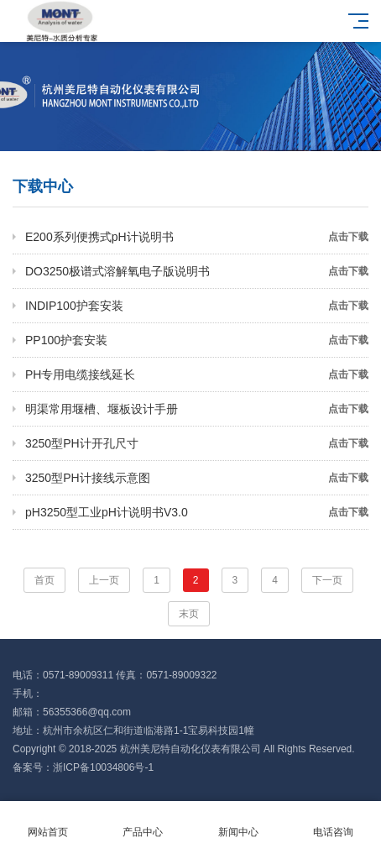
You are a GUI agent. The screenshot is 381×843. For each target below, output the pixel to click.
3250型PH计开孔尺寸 (196, 443)
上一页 (104, 580)
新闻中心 (238, 822)
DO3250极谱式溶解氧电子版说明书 (196, 271)
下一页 (327, 580)
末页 (189, 614)
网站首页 (48, 822)
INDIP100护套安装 (196, 305)
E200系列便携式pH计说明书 (196, 237)
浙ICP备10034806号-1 (103, 767)
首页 (44, 580)
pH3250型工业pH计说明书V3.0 (196, 512)
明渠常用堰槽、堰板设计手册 (196, 409)
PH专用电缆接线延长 (196, 374)
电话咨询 (334, 822)
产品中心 (143, 822)
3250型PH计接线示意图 (196, 478)
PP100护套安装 (196, 340)
